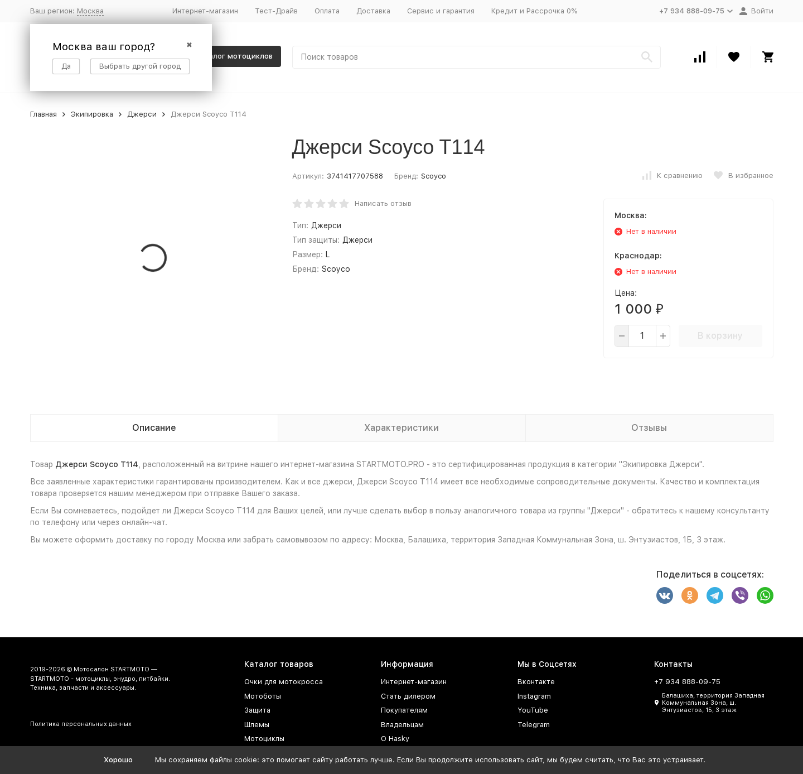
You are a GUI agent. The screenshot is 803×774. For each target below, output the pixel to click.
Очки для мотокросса (283, 681)
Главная (43, 114)
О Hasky (395, 738)
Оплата (327, 11)
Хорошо (118, 760)
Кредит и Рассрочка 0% (534, 11)
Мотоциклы (264, 738)
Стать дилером (408, 696)
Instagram (534, 696)
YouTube (532, 710)
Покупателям (404, 710)
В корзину (720, 335)
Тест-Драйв (276, 11)
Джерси (142, 114)
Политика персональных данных (81, 724)
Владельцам (402, 724)
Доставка (373, 11)
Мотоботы (262, 696)
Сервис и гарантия (441, 11)
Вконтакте (536, 681)
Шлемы (256, 724)
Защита (257, 710)
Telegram (533, 724)
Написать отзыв (383, 203)
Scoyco (433, 176)
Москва (90, 11)
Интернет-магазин (205, 11)
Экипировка (92, 114)
